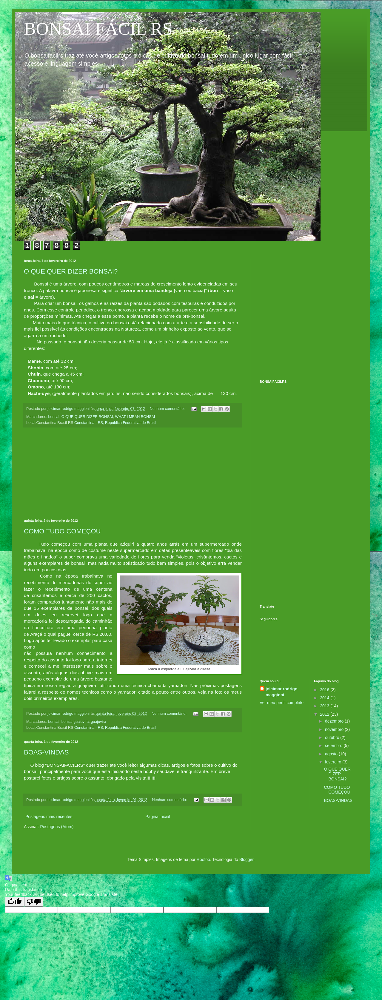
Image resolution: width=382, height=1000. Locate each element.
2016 (325, 689)
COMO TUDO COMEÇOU (337, 790)
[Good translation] (14, 902)
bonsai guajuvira (75, 722)
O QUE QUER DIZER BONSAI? (337, 774)
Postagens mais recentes (48, 816)
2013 (325, 705)
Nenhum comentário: (168, 409)
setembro (334, 745)
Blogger (246, 859)
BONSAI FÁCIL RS (98, 28)
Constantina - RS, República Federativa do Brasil (115, 423)
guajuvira (98, 722)
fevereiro (333, 762)
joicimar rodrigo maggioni (282, 691)
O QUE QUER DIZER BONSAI (87, 417)
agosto (332, 753)
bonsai (53, 417)
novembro (335, 729)
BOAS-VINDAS (46, 752)
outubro (332, 737)
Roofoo (203, 859)
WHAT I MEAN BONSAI (135, 417)
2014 (325, 697)
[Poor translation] (33, 902)
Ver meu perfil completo (282, 702)
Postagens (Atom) (56, 826)
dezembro (335, 721)
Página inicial (157, 816)
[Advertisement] (56, 315)
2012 (325, 714)
